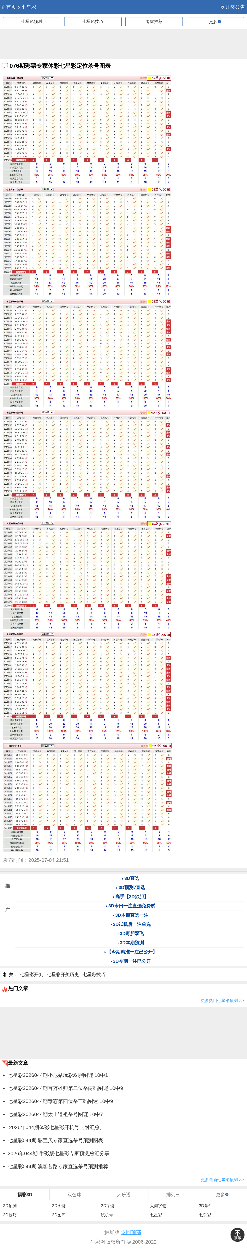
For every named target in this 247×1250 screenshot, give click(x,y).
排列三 (173, 1194)
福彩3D (24, 1194)
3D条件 (205, 1206)
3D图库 (58, 1215)
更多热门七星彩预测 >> (222, 1000)
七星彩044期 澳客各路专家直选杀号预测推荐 (58, 1166)
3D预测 (9, 1206)
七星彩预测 (31, 21)
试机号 (107, 1215)
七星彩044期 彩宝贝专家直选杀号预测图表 (55, 1140)
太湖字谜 (158, 1206)
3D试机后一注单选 (132, 924)
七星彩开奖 (31, 974)
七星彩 (26, 7)
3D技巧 (9, 1215)
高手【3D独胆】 (131, 896)
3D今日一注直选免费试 (131, 905)
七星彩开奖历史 (63, 974)
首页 (9, 7)
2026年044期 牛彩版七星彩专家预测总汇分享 (59, 1153)
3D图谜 (58, 1206)
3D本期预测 (132, 942)
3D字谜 (107, 1206)
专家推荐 (154, 21)
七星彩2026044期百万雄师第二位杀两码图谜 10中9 (65, 1088)
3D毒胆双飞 (132, 933)
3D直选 (131, 878)
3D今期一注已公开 (132, 961)
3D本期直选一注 (131, 915)
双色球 (74, 1194)
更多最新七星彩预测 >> (222, 1179)
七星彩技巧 (93, 21)
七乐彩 (205, 1215)
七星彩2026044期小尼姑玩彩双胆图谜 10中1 (58, 1075)
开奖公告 (233, 7)
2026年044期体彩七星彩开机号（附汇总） (56, 1127)
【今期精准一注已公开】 (132, 951)
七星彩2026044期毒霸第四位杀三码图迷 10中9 (60, 1101)
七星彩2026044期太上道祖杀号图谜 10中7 (55, 1114)
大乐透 (124, 1194)
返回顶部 (131, 1232)
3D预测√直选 (132, 887)
